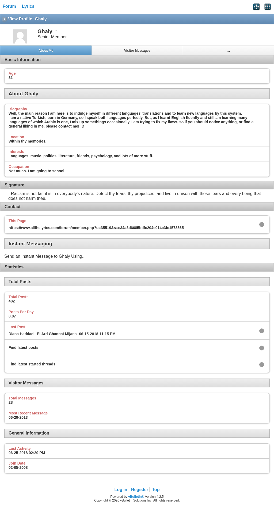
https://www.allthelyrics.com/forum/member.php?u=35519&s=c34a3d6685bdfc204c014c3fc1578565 (96, 228)
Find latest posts (23, 347)
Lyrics (28, 6)
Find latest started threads (32, 364)
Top (155, 489)
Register (139, 489)
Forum (9, 6)
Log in (121, 489)
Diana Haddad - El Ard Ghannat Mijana (43, 334)
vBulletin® (136, 497)
